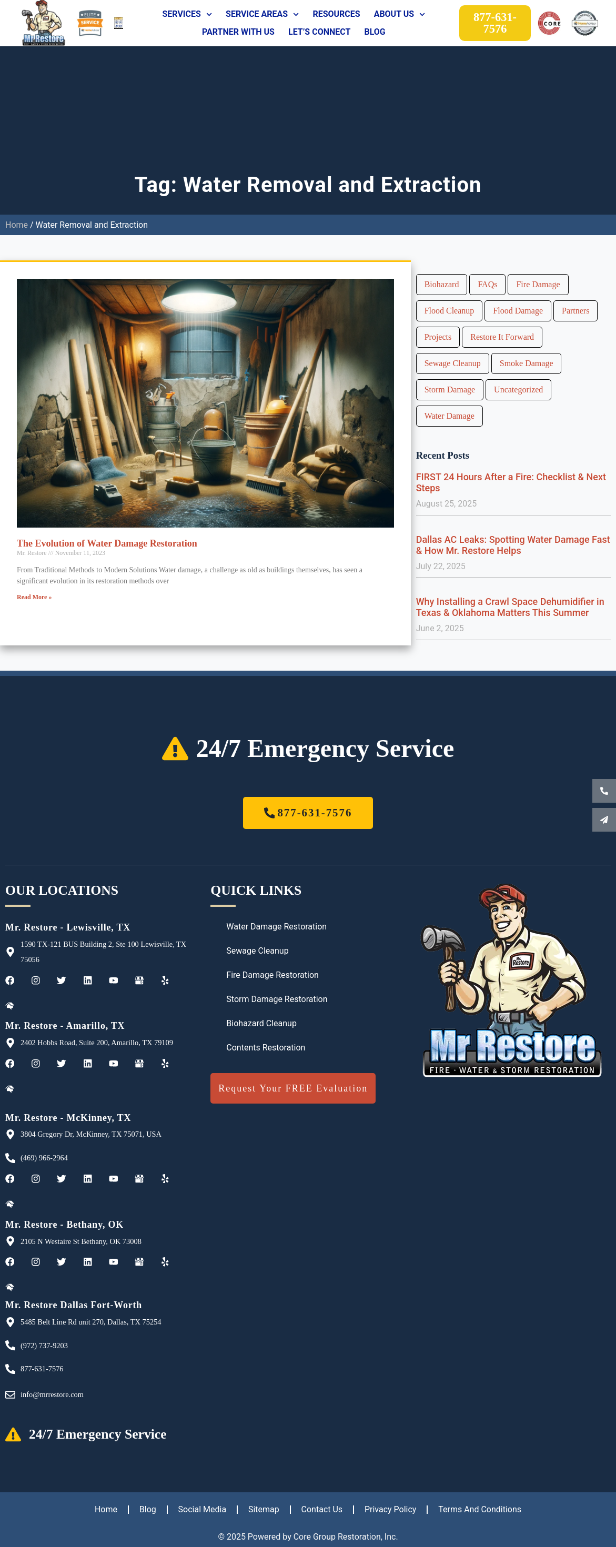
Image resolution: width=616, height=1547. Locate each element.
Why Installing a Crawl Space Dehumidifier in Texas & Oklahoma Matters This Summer (510, 607)
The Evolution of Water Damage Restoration (107, 543)
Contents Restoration (265, 1048)
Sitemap (263, 1509)
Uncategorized (518, 389)
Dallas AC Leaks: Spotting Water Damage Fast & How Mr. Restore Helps (513, 545)
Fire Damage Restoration (272, 975)
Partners (575, 310)
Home (16, 225)
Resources (336, 14)
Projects (438, 336)
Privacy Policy (391, 1509)
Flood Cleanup (449, 310)
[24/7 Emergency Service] (175, 748)
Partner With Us (238, 32)
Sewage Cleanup (453, 363)
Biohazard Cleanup (261, 1023)
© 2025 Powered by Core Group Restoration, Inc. (308, 1537)
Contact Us (322, 1509)
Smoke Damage (526, 363)
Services (187, 14)
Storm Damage (450, 389)
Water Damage (449, 415)
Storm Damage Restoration (276, 999)
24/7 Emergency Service (325, 748)
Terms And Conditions (480, 1509)
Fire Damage (538, 284)
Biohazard (442, 284)
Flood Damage (518, 310)
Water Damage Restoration (276, 927)
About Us (400, 14)
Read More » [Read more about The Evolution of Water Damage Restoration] (34, 597)
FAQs (487, 284)
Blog (374, 32)
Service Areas (262, 14)
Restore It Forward (502, 336)
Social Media (202, 1509)
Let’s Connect (319, 32)
